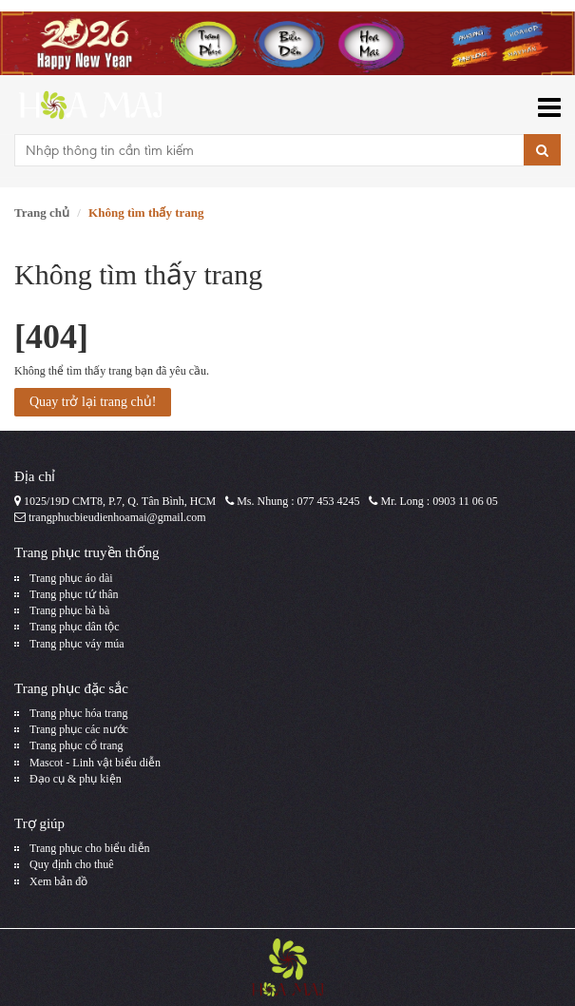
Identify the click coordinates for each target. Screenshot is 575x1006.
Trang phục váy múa (77, 643)
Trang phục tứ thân (74, 594)
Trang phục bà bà (69, 610)
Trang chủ (41, 212)
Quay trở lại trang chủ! (92, 402)
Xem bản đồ (58, 881)
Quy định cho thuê (71, 864)
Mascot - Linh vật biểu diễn (95, 762)
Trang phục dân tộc (74, 626)
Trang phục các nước (78, 729)
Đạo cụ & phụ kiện (75, 778)
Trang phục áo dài (71, 578)
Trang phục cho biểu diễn (89, 848)
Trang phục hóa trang (78, 713)
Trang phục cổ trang (76, 745)
